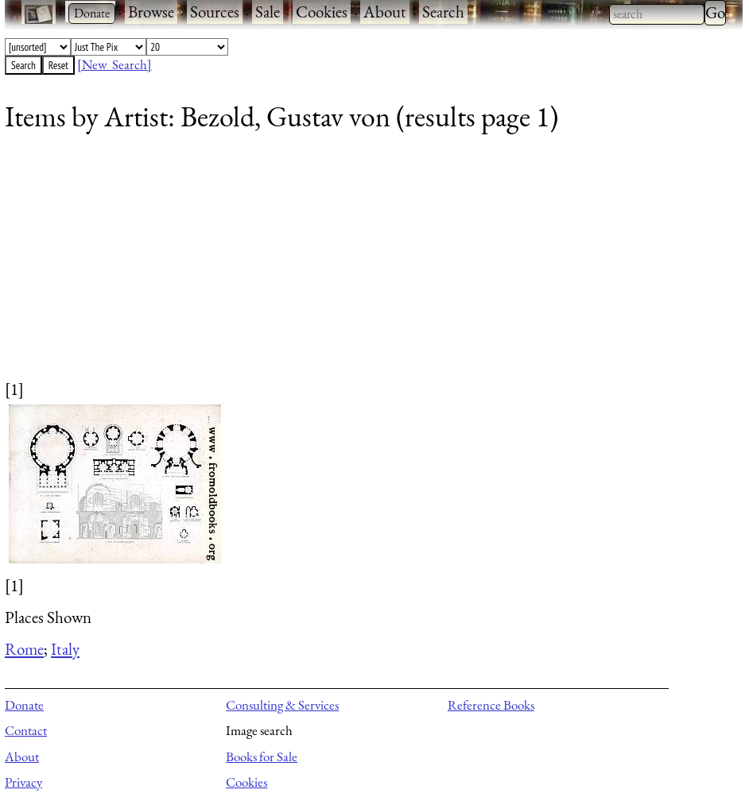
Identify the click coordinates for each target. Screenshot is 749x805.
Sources (214, 11)
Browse (151, 11)
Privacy (23, 782)
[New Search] (114, 64)
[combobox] (656, 14)
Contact (26, 730)
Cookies (321, 11)
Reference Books (491, 705)
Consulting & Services (282, 705)
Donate (24, 705)
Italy (65, 649)
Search (443, 11)
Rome (24, 649)
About (384, 11)
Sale (267, 11)
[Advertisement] (364, 266)
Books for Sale (261, 756)
